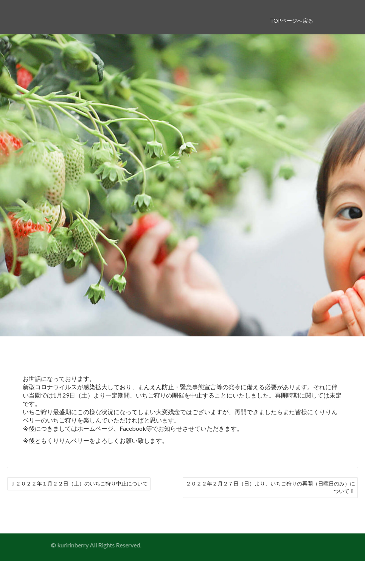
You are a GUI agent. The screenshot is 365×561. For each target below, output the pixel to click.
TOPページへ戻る (291, 20)
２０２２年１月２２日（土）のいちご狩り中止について (82, 483)
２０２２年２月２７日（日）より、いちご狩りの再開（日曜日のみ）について (270, 487)
